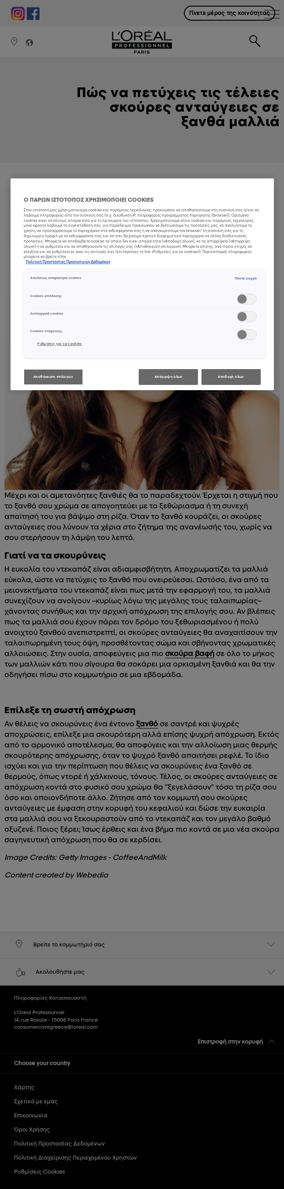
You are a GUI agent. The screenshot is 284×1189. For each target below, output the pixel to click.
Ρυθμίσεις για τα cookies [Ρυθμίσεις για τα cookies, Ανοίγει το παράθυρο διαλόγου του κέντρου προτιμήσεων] (59, 344)
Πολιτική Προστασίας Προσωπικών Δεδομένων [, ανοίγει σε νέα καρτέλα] (68, 262)
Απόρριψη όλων (169, 377)
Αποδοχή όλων (231, 377)
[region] (142, 284)
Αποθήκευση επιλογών (53, 377)
